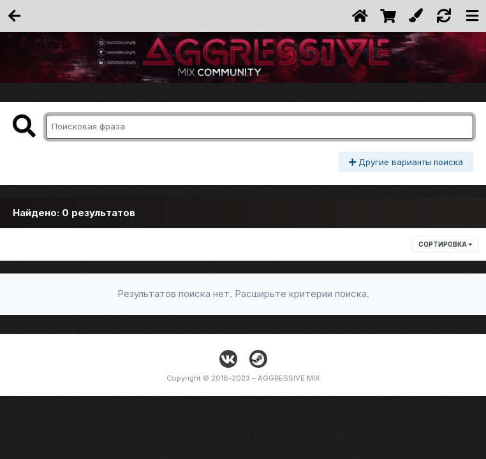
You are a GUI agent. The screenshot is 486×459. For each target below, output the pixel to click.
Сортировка (445, 244)
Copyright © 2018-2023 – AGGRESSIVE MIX (243, 378)
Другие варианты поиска (406, 162)
